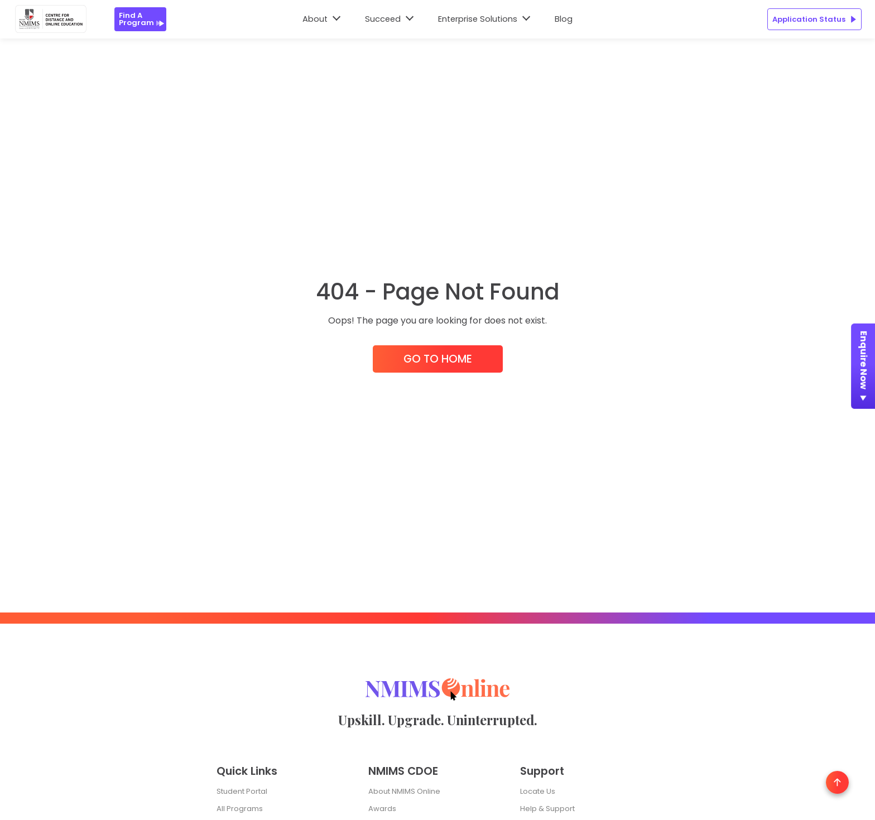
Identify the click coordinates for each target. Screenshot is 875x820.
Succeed (383, 19)
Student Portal (242, 791)
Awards (382, 808)
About (315, 19)
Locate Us (537, 791)
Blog (564, 19)
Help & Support (547, 808)
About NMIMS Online (404, 791)
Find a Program (142, 19)
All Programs (240, 808)
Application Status (814, 19)
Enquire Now (863, 368)
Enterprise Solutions (477, 19)
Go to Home (437, 358)
